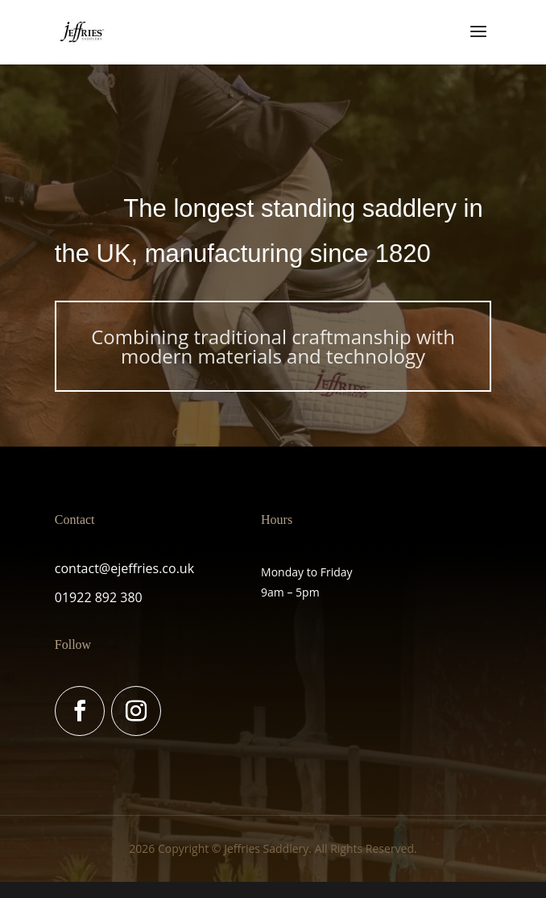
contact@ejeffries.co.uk (124, 568)
